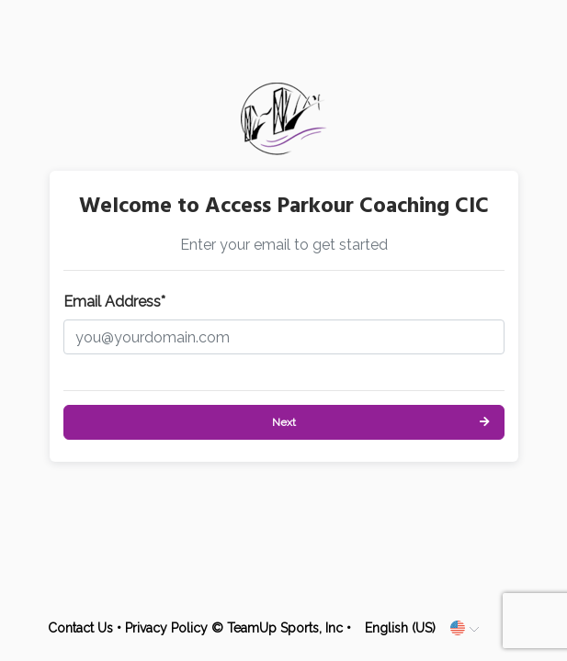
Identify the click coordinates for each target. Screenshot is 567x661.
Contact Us (80, 628)
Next (284, 422)
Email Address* (114, 301)
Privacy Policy (166, 628)
